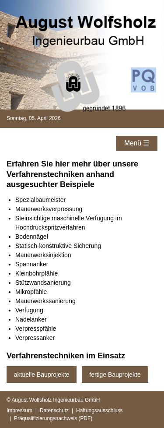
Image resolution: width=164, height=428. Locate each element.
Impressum (19, 410)
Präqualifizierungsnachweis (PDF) (53, 418)
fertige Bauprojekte (115, 374)
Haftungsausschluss (99, 410)
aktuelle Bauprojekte (42, 374)
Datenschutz (54, 410)
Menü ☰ (136, 143)
